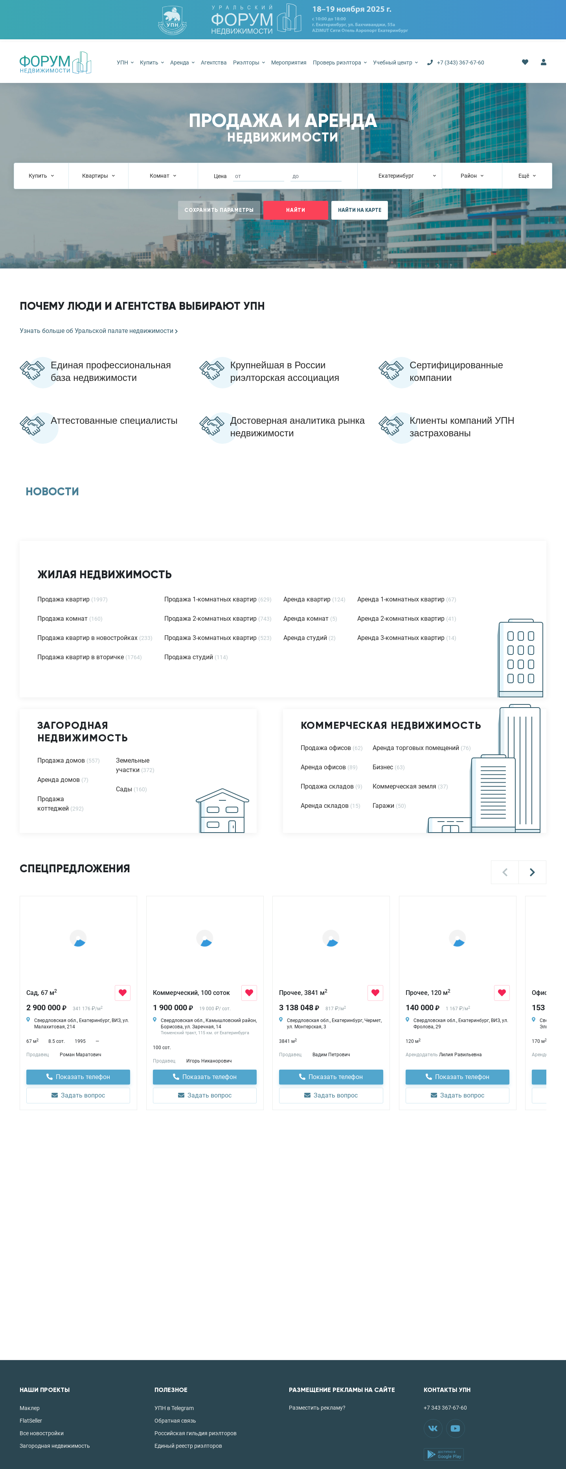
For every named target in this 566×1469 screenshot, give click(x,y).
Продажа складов (327, 786)
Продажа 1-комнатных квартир (210, 599)
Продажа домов (61, 760)
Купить (152, 62)
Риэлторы (249, 62)
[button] (505, 872)
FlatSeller (31, 1421)
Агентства (214, 62)
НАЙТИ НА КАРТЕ (359, 210)
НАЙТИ (295, 210)
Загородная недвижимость (55, 1446)
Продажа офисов (326, 748)
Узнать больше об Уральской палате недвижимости (99, 331)
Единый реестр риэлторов (188, 1446)
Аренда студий (305, 638)
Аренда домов (58, 779)
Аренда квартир (307, 599)
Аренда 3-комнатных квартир (401, 638)
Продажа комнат (62, 618)
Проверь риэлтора (340, 62)
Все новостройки (42, 1433)
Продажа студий (188, 657)
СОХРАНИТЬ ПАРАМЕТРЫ (219, 210)
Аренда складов (325, 805)
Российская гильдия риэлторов (195, 1433)
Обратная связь (175, 1421)
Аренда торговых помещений (416, 748)
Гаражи (383, 805)
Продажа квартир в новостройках (87, 638)
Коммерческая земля (404, 786)
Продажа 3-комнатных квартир (210, 638)
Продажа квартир (63, 599)
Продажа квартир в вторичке (80, 657)
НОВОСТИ (52, 491)
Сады (124, 789)
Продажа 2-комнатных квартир (210, 618)
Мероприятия (289, 62)
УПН (125, 62)
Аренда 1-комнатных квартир (401, 599)
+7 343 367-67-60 (445, 1408)
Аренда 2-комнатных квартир (401, 618)
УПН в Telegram (174, 1408)
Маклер (30, 1408)
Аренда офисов (323, 767)
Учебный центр (395, 62)
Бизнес (383, 767)
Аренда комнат (306, 618)
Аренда (182, 62)
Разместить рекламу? (317, 1408)
